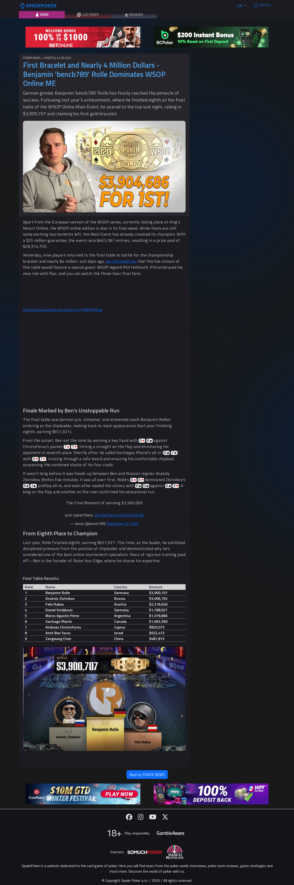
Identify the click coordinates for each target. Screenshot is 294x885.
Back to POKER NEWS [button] (147, 774)
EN (240, 6)
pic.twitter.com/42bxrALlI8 (119, 515)
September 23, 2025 (123, 523)
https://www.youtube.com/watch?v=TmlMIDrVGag (62, 309)
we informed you (121, 261)
